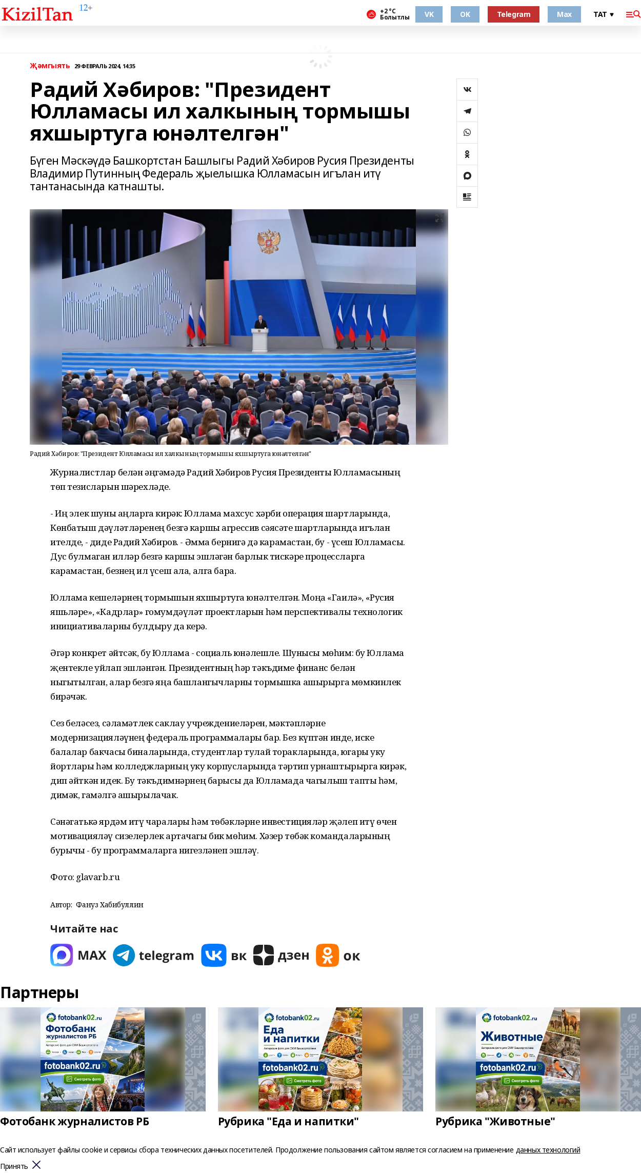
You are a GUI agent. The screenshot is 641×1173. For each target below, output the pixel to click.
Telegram (514, 14)
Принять (14, 1166)
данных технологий (548, 1150)
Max (564, 14)
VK (429, 14)
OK (465, 14)
